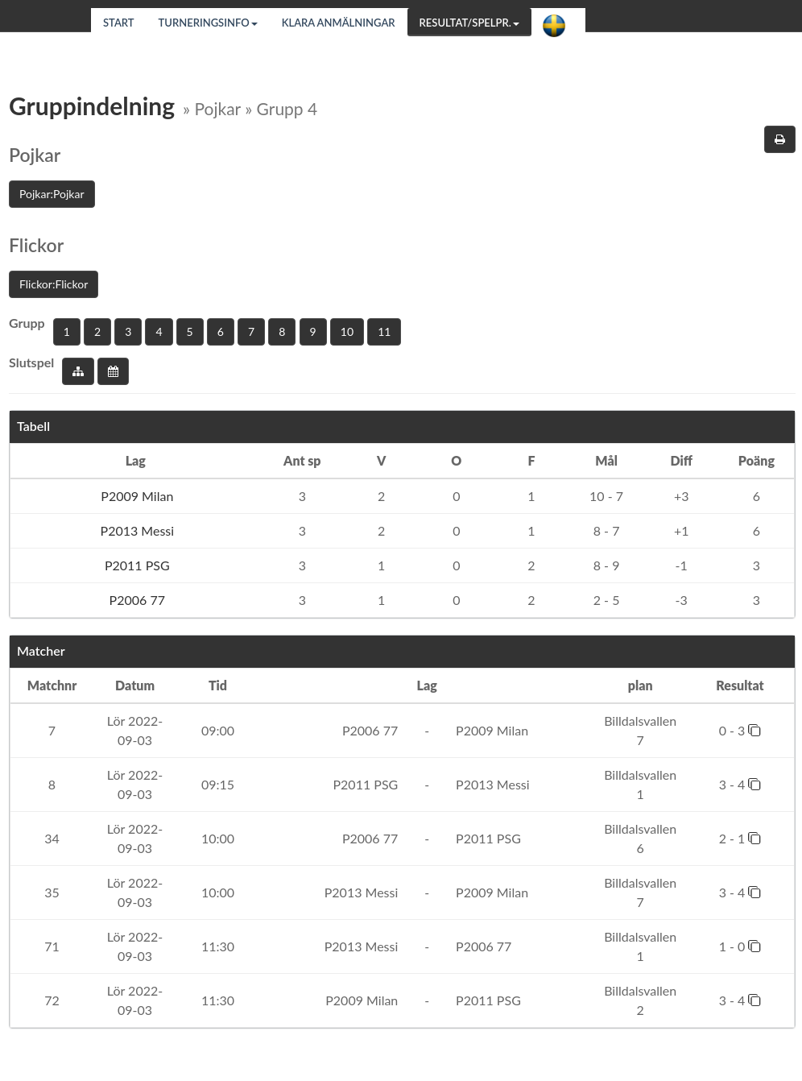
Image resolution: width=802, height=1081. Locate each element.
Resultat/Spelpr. (469, 22)
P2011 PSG (135, 565)
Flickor (36, 245)
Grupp (27, 322)
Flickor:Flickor (53, 284)
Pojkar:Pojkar (52, 194)
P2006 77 (135, 599)
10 (347, 331)
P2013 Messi (135, 530)
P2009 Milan (135, 495)
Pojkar (34, 154)
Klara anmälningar (338, 22)
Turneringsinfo (208, 22)
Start (118, 22)
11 (384, 331)
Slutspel (31, 362)
